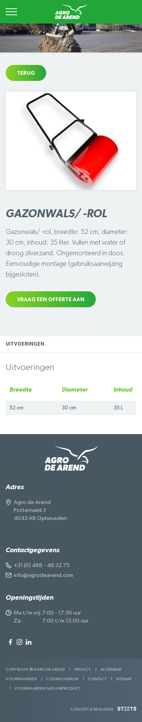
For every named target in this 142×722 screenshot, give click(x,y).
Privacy (82, 669)
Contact (97, 679)
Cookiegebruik (62, 679)
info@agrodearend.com (43, 575)
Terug (26, 73)
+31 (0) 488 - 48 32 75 (42, 565)
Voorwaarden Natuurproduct (47, 688)
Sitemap (124, 679)
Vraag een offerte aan (50, 299)
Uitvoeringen (25, 344)
